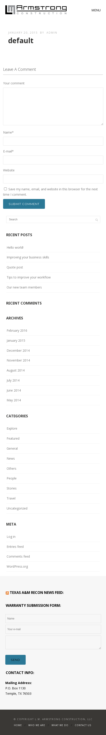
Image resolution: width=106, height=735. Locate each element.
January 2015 (16, 340)
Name (8, 132)
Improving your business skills (28, 257)
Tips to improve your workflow (29, 277)
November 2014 (18, 360)
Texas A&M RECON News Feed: (37, 592)
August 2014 (16, 370)
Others (11, 468)
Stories (12, 488)
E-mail (8, 151)
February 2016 (17, 330)
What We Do (60, 725)
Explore (12, 428)
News (11, 458)
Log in (11, 536)
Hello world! (15, 247)
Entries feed (15, 546)
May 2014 (14, 400)
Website (9, 170)
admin (51, 33)
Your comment (14, 83)
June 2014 (14, 390)
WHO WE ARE (36, 725)
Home (18, 725)
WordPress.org (17, 566)
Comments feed (18, 556)
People (12, 478)
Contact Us (83, 725)
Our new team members (24, 287)
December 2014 (18, 350)
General (12, 448)
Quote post (15, 267)
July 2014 (13, 380)
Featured (13, 438)
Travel (11, 498)
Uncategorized (17, 508)
